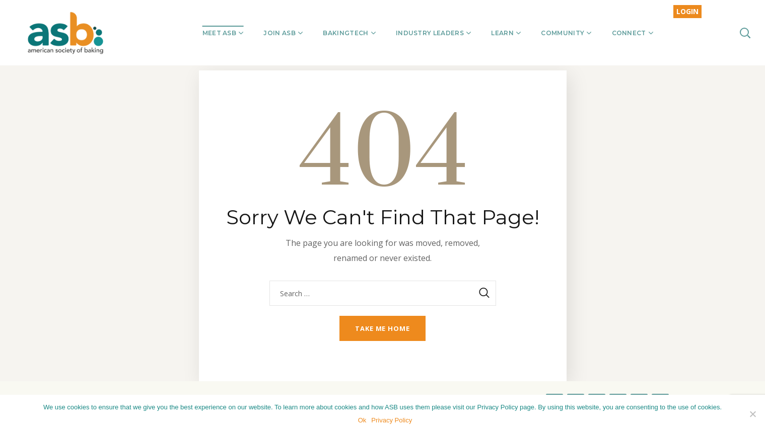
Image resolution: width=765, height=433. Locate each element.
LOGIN (687, 11)
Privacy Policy (391, 420)
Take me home (382, 328)
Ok (362, 420)
